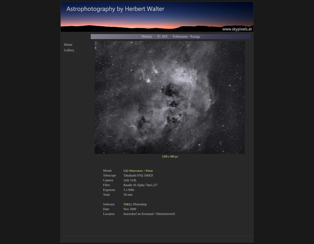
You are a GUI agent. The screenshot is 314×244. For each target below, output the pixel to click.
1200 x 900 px (170, 156)
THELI (128, 204)
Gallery (69, 50)
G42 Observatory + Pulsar (138, 170)
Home (68, 44)
